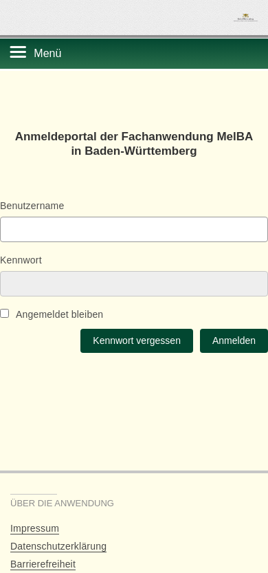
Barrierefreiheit (43, 564)
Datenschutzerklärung (58, 546)
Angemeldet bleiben (51, 314)
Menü (47, 53)
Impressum (34, 528)
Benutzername (32, 205)
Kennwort (21, 260)
